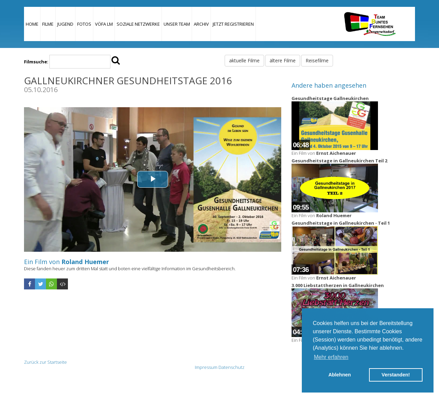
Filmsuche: (36, 62)
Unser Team (177, 24)
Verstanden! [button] (396, 374)
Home (32, 24)
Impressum (206, 367)
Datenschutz (231, 367)
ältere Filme (283, 60)
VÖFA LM (104, 24)
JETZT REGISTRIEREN (233, 24)
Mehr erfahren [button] (331, 357)
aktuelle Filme (244, 60)
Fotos (84, 24)
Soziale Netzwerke (138, 24)
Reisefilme (317, 60)
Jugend (65, 24)
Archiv (201, 24)
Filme (48, 24)
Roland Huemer (85, 262)
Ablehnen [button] (339, 374)
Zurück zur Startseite (45, 362)
